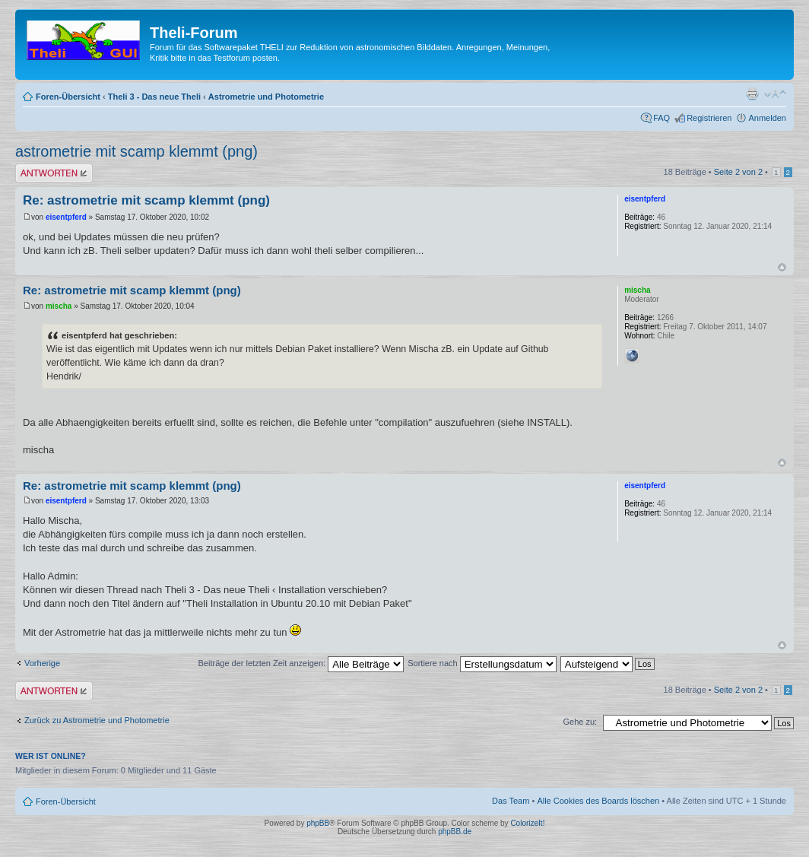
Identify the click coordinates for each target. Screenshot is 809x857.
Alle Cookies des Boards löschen (598, 800)
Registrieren (709, 117)
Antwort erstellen (54, 173)
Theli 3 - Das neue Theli (154, 96)
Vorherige (42, 663)
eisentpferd (66, 217)
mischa (58, 306)
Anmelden (767, 117)
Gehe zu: (580, 721)
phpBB (317, 823)
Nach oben (782, 267)
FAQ (661, 117)
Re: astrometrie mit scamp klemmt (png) (146, 200)
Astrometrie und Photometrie (266, 96)
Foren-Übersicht (68, 96)
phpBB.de (454, 831)
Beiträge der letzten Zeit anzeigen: (301, 663)
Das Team (510, 800)
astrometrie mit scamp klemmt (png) (136, 151)
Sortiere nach (482, 663)
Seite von (738, 171)
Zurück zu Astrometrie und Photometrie (97, 720)
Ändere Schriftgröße (775, 93)
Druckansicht (752, 93)
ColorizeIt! (527, 823)
